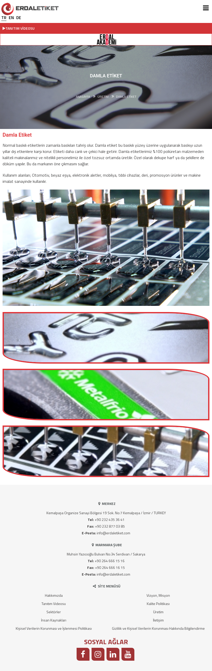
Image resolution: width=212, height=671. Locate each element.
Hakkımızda (54, 595)
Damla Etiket (126, 96)
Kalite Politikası (158, 603)
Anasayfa (83, 96)
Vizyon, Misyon (158, 595)
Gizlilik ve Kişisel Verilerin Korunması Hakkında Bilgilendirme (158, 628)
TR (3, 17)
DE (18, 17)
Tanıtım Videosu (54, 603)
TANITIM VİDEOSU (19, 28)
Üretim (158, 612)
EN (11, 17)
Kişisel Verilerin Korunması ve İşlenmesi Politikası (54, 628)
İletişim (158, 620)
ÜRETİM (103, 96)
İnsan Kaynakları (53, 620)
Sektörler (53, 612)
